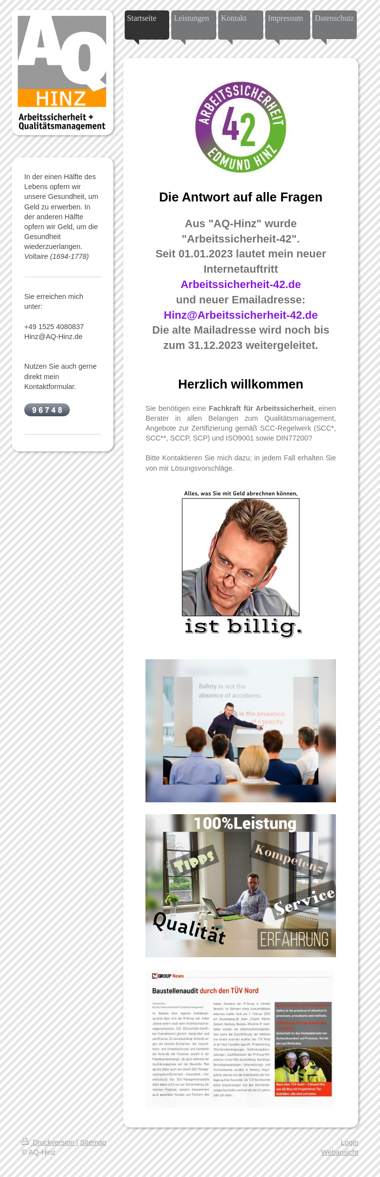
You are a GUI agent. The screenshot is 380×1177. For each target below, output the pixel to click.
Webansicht (339, 1152)
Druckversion (49, 1142)
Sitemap (93, 1142)
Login (349, 1142)
